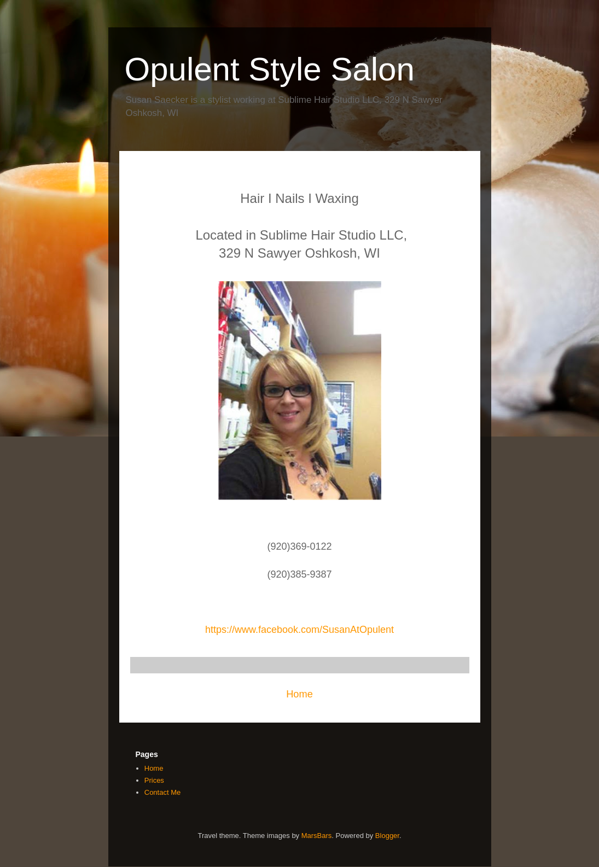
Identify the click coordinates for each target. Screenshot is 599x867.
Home (299, 694)
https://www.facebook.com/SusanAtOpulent (299, 629)
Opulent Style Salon (270, 69)
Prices (154, 780)
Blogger (387, 835)
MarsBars (316, 835)
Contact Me (162, 792)
